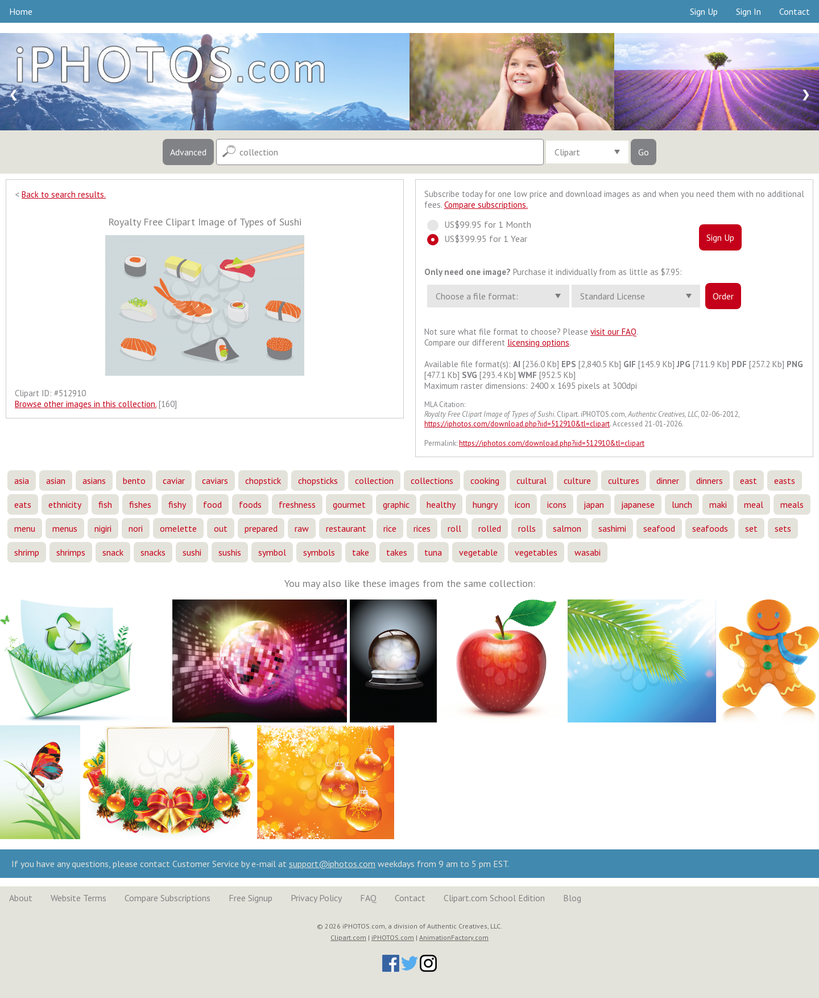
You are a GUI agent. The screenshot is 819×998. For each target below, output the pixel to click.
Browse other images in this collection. (85, 404)
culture (577, 480)
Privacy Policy (316, 897)
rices (422, 528)
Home (20, 11)
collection (374, 480)
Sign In (748, 11)
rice (389, 528)
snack (112, 552)
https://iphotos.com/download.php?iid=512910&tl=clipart (517, 424)
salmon (567, 528)
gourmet (349, 504)
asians (94, 480)
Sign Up (704, 11)
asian (55, 480)
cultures (623, 480)
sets (783, 528)
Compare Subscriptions (167, 897)
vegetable (478, 552)
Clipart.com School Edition (494, 897)
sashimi (612, 528)
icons (556, 504)
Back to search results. (64, 194)
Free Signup (250, 897)
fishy (177, 504)
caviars (215, 480)
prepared (261, 528)
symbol (272, 552)
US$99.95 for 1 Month (484, 224)
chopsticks (318, 480)
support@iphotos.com (332, 863)
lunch (682, 504)
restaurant (346, 528)
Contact (794, 11)
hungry (485, 504)
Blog (572, 897)
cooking (484, 480)
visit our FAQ (613, 331)
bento (134, 480)
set (751, 528)
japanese (638, 504)
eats (22, 504)
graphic (396, 504)
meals (792, 504)
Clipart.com (348, 937)
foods (250, 504)
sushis (229, 552)
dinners (709, 480)
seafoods (710, 528)
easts (784, 480)
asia (21, 480)
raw (302, 528)
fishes (140, 504)
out (221, 528)
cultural (531, 480)
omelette (178, 528)
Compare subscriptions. (486, 204)
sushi (192, 552)
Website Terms (78, 897)
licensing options (538, 342)
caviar (174, 480)
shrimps (70, 552)
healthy (441, 504)
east (748, 480)
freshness (297, 504)
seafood (659, 528)
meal (753, 504)
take (360, 552)
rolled (489, 528)
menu (24, 528)
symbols (319, 552)
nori (136, 528)
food (212, 504)
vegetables (536, 552)
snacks (153, 552)
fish (105, 504)
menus (64, 528)
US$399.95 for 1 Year (482, 238)
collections (432, 480)
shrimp (26, 552)
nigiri (102, 528)
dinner (667, 480)
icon (522, 504)
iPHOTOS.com (392, 937)
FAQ (368, 897)
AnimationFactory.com (454, 937)
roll (454, 528)
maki (718, 504)
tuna (433, 552)
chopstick (263, 480)
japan (594, 504)
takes (396, 552)
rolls (527, 528)
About (20, 897)
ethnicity (64, 504)
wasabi (587, 552)
